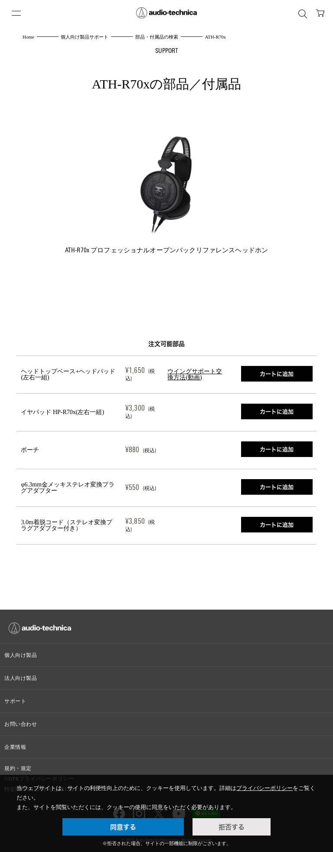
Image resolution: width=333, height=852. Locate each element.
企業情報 (15, 747)
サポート (15, 701)
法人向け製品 (20, 678)
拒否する (232, 827)
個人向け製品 (20, 655)
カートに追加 (277, 374)
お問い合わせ (20, 724)
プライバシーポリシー (264, 788)
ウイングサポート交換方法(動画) (194, 374)
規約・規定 (18, 768)
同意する (123, 827)
